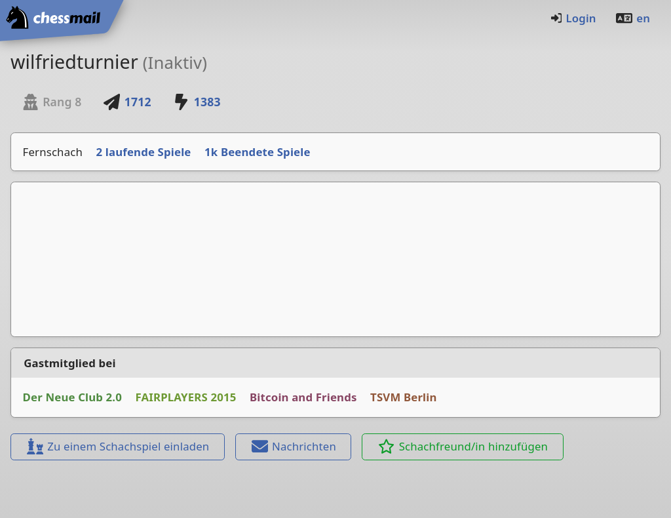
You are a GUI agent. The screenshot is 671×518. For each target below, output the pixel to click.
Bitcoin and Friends (303, 397)
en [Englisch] (632, 18)
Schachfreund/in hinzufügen (462, 446)
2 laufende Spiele (143, 151)
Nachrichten (293, 446)
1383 (196, 102)
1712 (127, 102)
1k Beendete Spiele (257, 151)
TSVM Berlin (403, 397)
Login (573, 18)
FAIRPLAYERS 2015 (186, 397)
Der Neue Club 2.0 (72, 397)
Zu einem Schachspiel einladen (117, 446)
